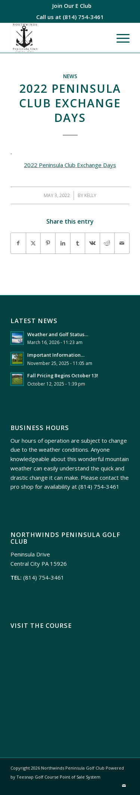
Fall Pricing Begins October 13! (62, 375)
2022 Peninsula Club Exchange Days (70, 165)
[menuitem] (72, 5)
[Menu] (119, 38)
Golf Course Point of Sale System (67, 777)
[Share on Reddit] (107, 243)
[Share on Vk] (92, 243)
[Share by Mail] (122, 243)
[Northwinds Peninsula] (58, 38)
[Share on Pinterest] (48, 243)
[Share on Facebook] (18, 243)
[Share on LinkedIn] (63, 243)
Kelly (90, 195)
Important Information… (55, 355)
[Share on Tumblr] (78, 243)
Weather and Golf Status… (57, 334)
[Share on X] (33, 243)
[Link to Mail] (124, 785)
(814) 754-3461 (83, 17)
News (70, 76)
